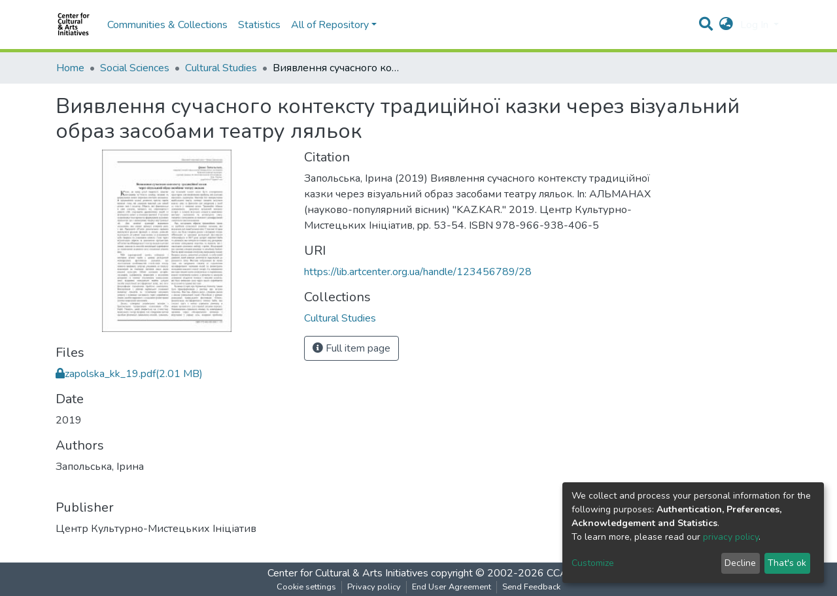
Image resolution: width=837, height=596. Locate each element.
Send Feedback (531, 587)
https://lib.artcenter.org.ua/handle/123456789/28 (418, 272)
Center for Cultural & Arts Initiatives (347, 573)
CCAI (558, 573)
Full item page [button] (351, 348)
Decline (740, 563)
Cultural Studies (221, 68)
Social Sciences (134, 68)
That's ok (787, 563)
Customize (593, 563)
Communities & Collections (167, 25)
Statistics (259, 25)
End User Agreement (451, 587)
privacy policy (731, 537)
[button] (726, 25)
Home (70, 68)
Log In (755, 25)
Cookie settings (306, 587)
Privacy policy (374, 587)
